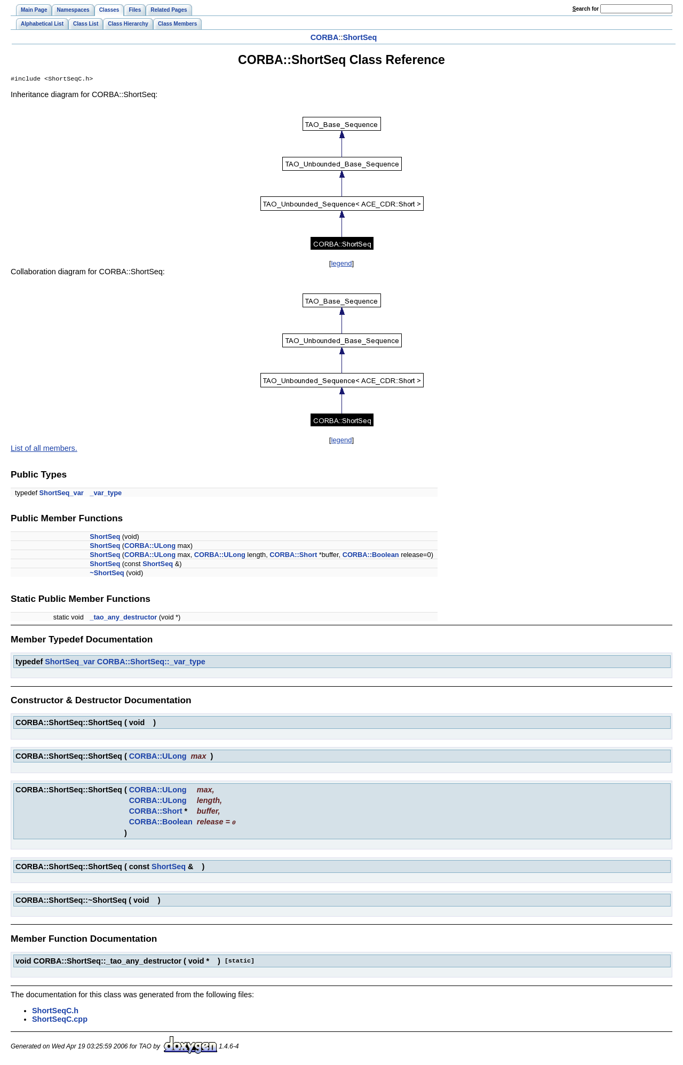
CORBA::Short (293, 556)
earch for (585, 9)
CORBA (325, 37)
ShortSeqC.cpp (60, 1019)
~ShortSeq (107, 574)
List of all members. (44, 449)
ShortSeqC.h (55, 1011)
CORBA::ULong (150, 547)
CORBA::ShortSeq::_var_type (151, 662)
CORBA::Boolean (371, 556)
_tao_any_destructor (123, 618)
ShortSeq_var (61, 494)
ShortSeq (360, 37)
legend (341, 264)
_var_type (106, 494)
